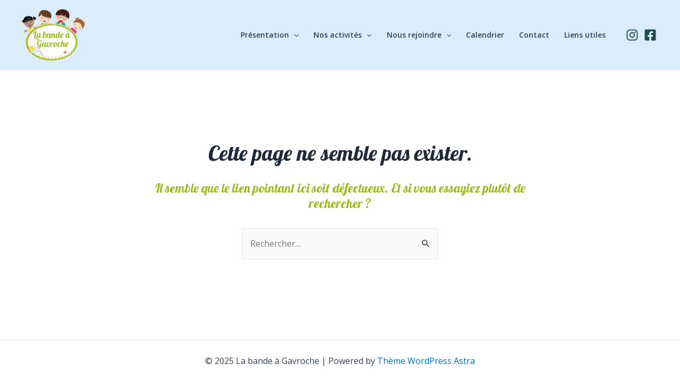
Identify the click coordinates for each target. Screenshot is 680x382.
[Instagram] (632, 35)
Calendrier (485, 35)
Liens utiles (585, 35)
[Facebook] (650, 35)
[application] (294, 35)
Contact (534, 35)
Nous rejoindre (419, 35)
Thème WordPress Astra (426, 361)
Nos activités (342, 35)
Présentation (270, 35)
